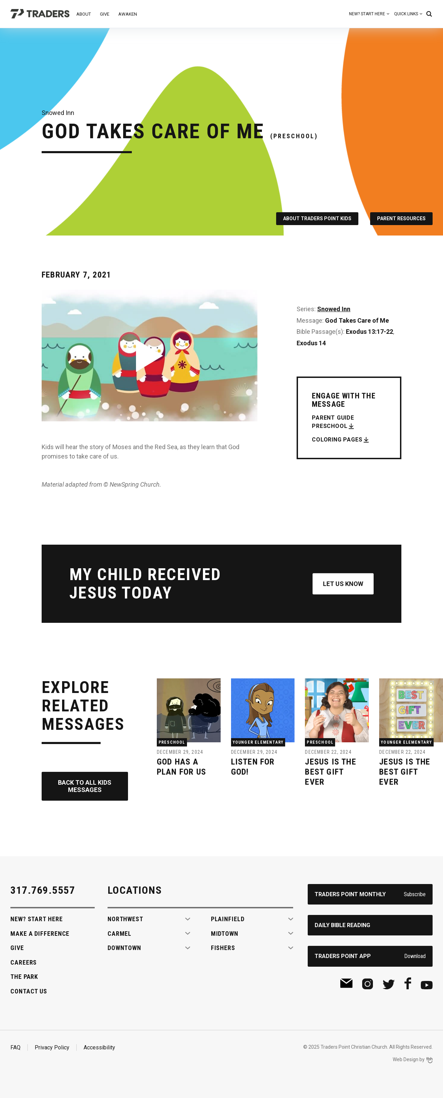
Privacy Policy (52, 1047)
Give (104, 14)
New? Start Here (367, 13)
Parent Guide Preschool (333, 421)
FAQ (15, 1047)
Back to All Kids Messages (84, 786)
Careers (23, 962)
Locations (135, 890)
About (83, 14)
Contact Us (28, 991)
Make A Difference (39, 933)
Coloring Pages (337, 439)
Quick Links (406, 13)
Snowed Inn (333, 309)
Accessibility (99, 1047)
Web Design (405, 1059)
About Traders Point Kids (317, 218)
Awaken (127, 14)
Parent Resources (401, 218)
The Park (24, 976)
